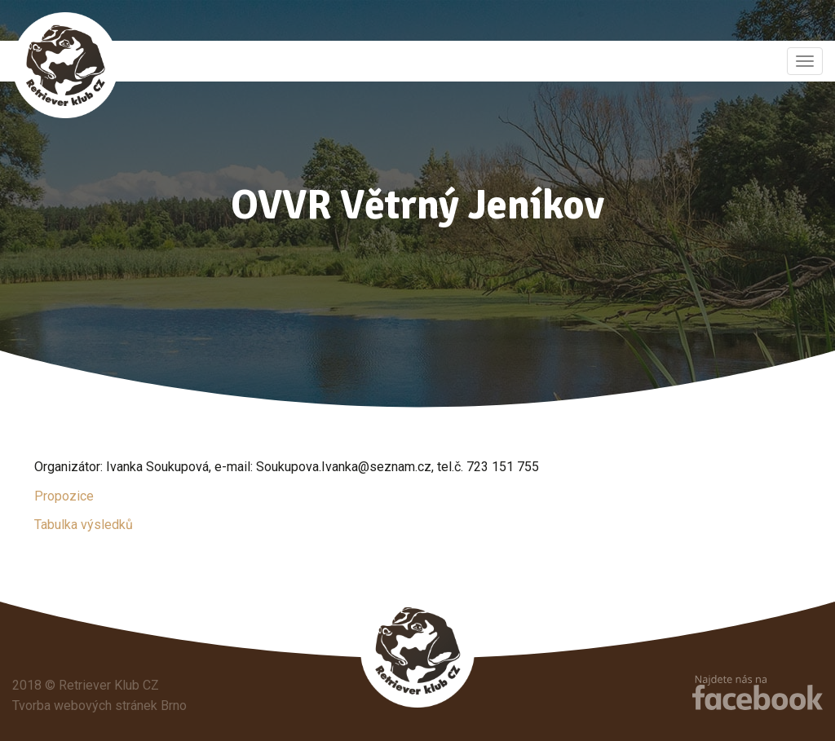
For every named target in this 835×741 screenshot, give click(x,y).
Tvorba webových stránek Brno (99, 705)
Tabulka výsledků (83, 524)
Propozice (64, 496)
